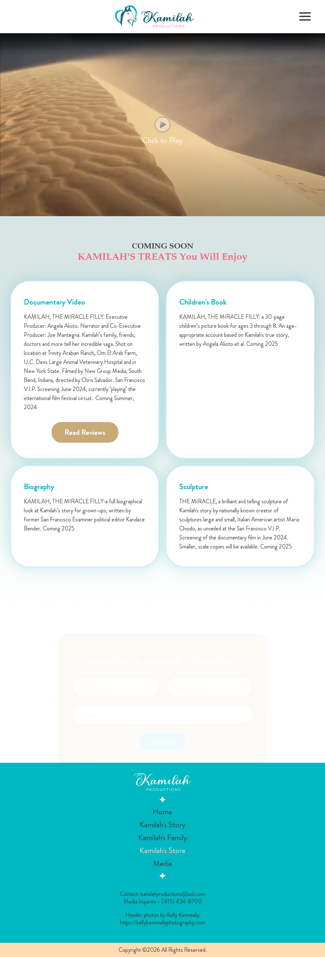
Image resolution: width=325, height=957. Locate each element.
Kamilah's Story (162, 825)
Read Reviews (84, 432)
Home (162, 812)
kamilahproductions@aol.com (173, 894)
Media (162, 863)
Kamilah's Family (162, 837)
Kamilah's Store (162, 850)
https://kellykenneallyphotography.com (162, 922)
